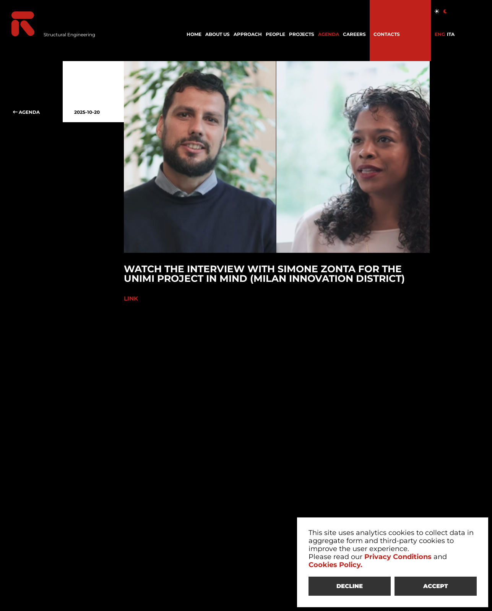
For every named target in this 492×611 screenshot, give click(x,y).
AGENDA (328, 34)
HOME (194, 34)
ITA (451, 34)
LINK (132, 298)
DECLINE (349, 586)
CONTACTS (386, 34)
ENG (440, 34)
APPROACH (248, 34)
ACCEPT (435, 586)
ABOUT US (217, 34)
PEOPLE (275, 34)
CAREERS (354, 34)
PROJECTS (301, 34)
